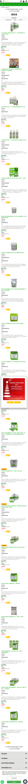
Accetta (14, 782)
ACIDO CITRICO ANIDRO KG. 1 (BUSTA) (10, 583)
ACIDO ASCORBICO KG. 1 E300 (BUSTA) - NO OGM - (13, 361)
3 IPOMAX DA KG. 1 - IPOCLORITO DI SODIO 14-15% (13, 140)
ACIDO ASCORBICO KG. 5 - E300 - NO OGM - (11, 471)
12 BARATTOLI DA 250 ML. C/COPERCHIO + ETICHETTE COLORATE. (11, 69)
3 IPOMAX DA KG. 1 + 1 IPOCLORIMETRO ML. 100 (13, 106)
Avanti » (17, 11)
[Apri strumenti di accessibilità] (25, 781)
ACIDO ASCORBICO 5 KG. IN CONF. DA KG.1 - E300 (13, 178)
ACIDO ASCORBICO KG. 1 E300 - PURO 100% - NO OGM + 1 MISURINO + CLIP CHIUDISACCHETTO (13, 433)
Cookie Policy (14, 774)
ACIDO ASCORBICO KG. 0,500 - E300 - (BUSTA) (12, 323)
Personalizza (14, 778)
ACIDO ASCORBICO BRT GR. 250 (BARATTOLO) (12, 252)
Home (2, 4)
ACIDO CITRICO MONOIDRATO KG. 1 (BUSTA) (12, 721)
